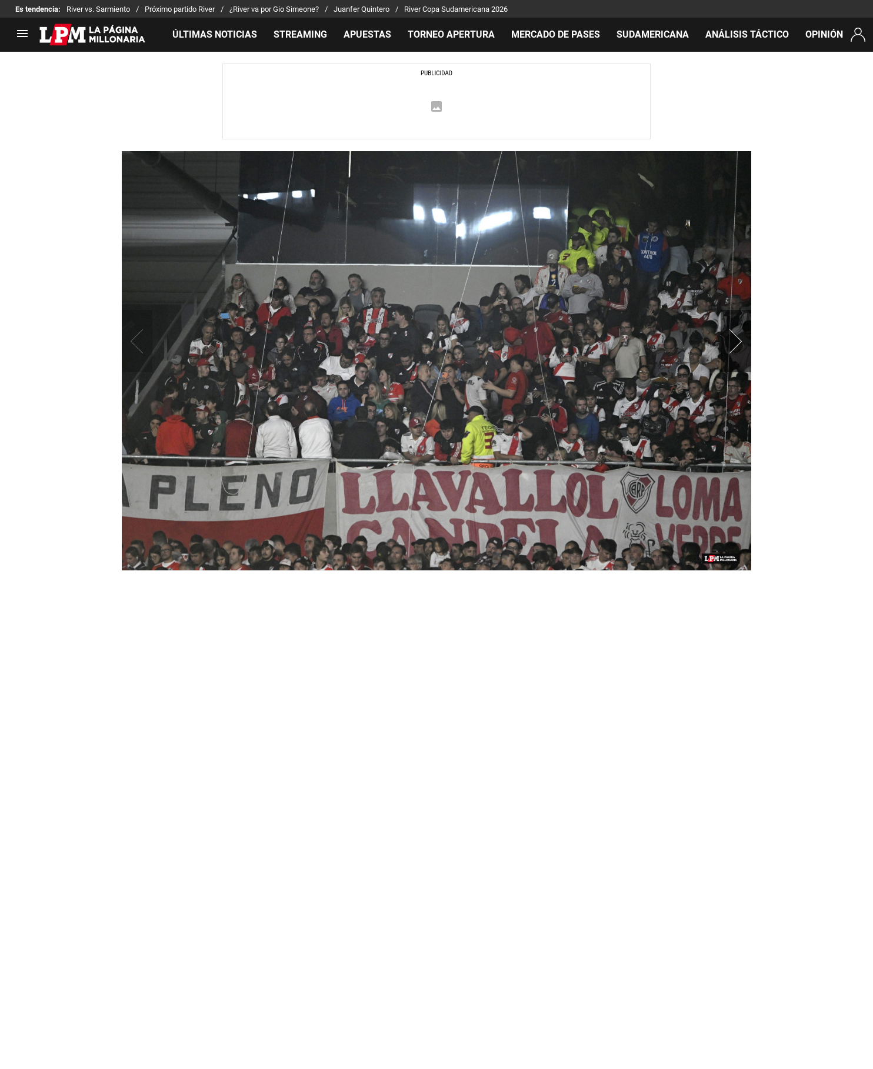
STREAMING (300, 34)
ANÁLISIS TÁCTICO (747, 34)
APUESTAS (367, 34)
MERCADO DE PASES (555, 34)
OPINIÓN (824, 34)
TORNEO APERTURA (451, 34)
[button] (736, 341)
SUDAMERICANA (653, 34)
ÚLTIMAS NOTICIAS (214, 34)
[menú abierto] (22, 37)
